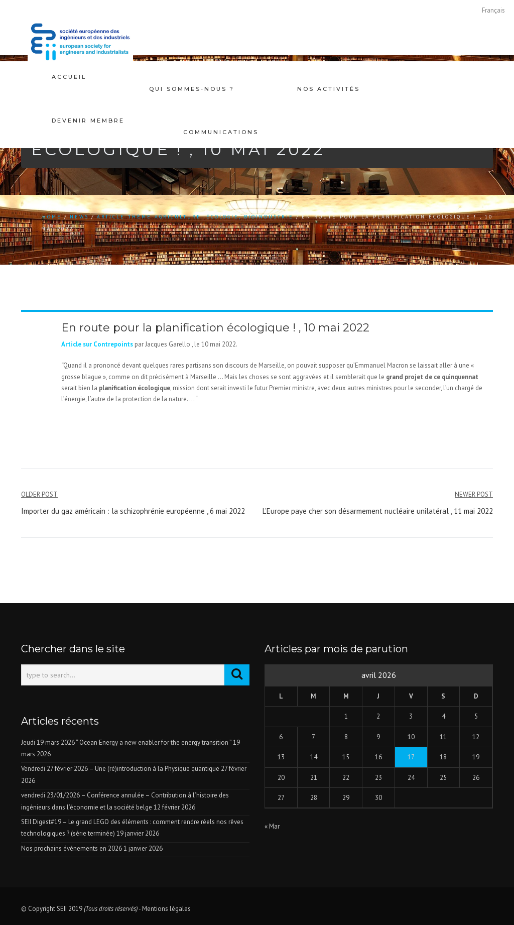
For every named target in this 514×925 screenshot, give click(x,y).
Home (52, 216)
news (79, 216)
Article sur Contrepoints (97, 344)
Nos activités (328, 76)
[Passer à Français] (493, 10)
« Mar (272, 826)
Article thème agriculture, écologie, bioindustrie (195, 216)
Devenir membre (88, 108)
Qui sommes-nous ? (191, 76)
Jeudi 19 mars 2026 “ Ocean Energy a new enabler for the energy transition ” (126, 742)
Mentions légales (166, 908)
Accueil (69, 76)
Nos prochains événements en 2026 (71, 848)
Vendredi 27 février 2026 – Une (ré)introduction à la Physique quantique (120, 768)
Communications (221, 108)
